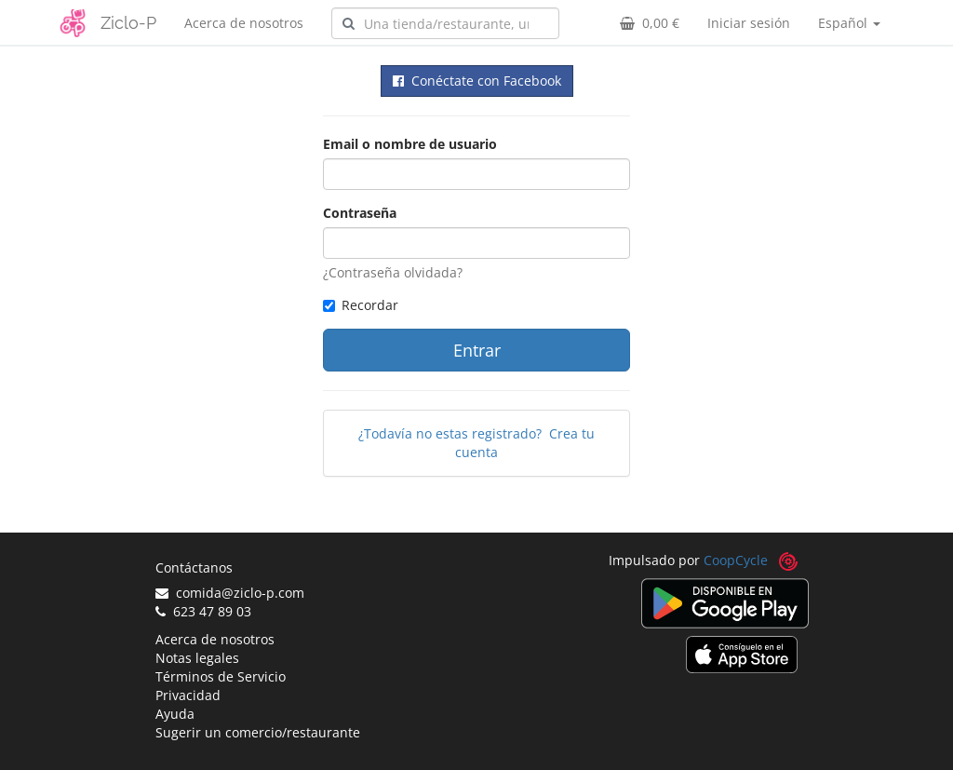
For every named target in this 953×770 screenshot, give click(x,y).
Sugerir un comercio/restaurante (257, 732)
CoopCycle (736, 560)
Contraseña (359, 213)
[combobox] (445, 23)
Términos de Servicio (220, 676)
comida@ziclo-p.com (229, 592)
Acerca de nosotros (243, 23)
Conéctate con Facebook (477, 80)
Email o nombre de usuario (410, 144)
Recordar (360, 305)
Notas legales (197, 658)
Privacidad (188, 695)
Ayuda (175, 714)
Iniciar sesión (748, 23)
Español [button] (849, 23)
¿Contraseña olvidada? (393, 272)
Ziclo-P (128, 23)
